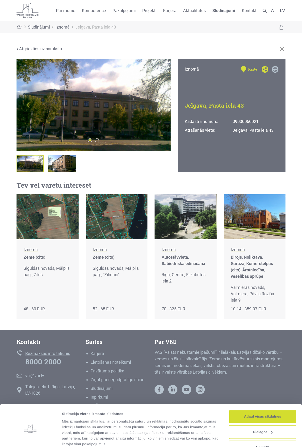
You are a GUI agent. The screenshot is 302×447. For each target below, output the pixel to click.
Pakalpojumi (124, 10)
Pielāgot (263, 413)
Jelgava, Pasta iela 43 (95, 27)
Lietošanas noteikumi (111, 362)
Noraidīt (262, 428)
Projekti (149, 10)
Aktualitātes (194, 10)
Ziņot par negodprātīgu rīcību (117, 379)
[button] (28, 105)
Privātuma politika (107, 370)
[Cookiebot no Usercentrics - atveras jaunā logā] (30, 437)
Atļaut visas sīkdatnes (262, 397)
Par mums (65, 10)
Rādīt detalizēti (74, 438)
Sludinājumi (223, 10)
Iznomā (62, 27)
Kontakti (249, 10)
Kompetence (94, 10)
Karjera (169, 10)
